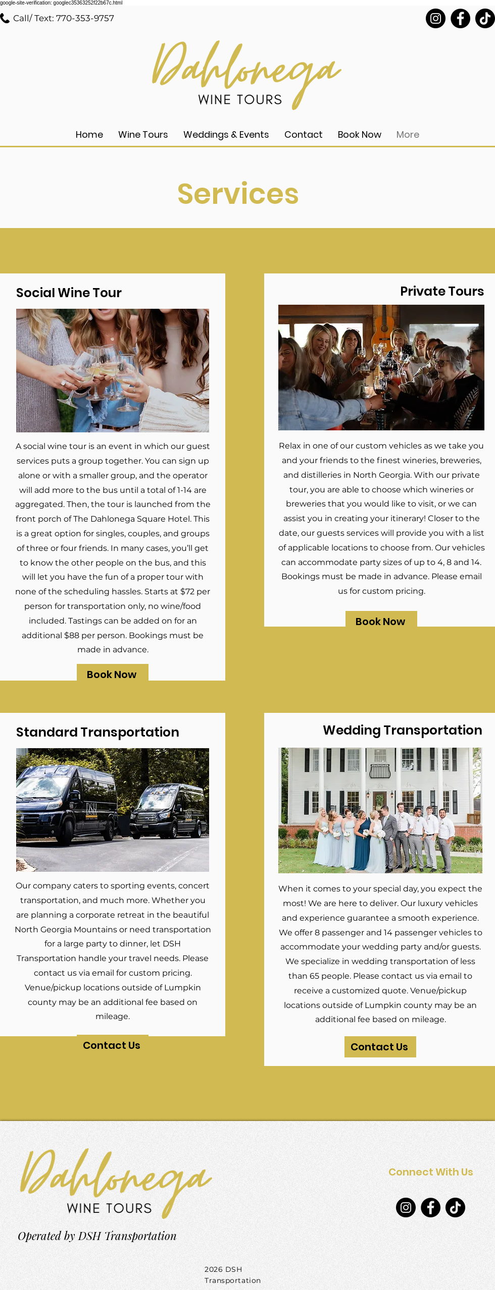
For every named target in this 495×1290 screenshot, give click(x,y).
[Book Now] (112, 674)
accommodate (310, 946)
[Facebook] (460, 18)
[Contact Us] (112, 1045)
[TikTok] (485, 18)
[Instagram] (435, 18)
